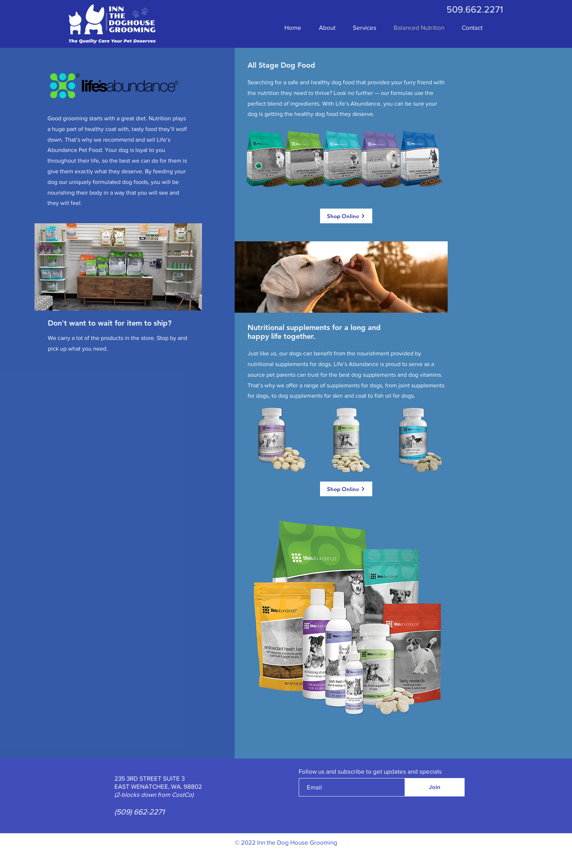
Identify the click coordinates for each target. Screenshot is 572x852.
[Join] (435, 787)
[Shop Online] (346, 216)
